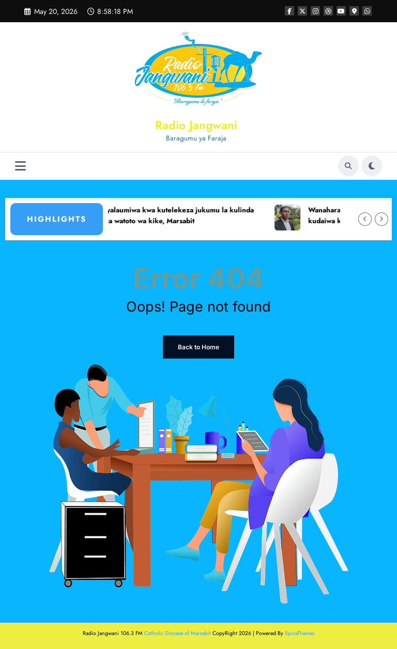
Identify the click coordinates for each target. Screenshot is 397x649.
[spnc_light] (371, 166)
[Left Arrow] (365, 219)
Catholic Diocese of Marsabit (177, 633)
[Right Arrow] (381, 219)
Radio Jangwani (196, 125)
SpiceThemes (299, 633)
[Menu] (20, 166)
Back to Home (198, 347)
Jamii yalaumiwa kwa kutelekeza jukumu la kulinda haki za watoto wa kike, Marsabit (177, 215)
